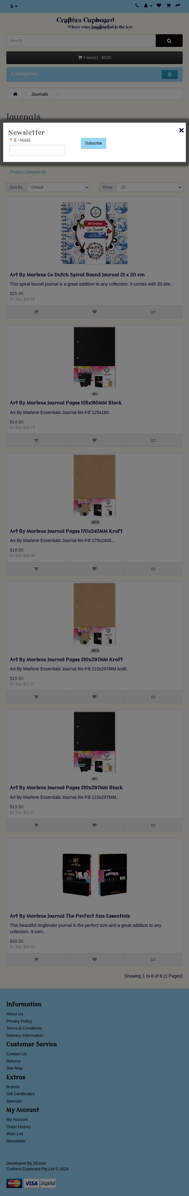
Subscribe (93, 143)
